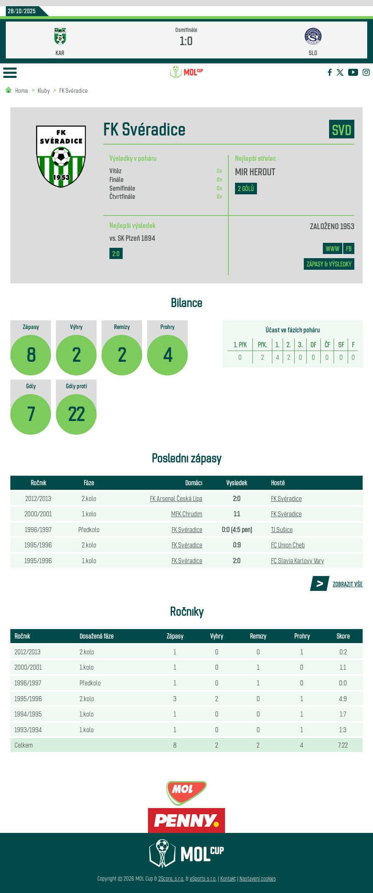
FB (348, 248)
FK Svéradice (73, 90)
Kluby (44, 90)
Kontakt (228, 878)
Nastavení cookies (258, 878)
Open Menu (10, 72)
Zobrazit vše (348, 584)
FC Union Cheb (288, 544)
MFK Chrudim (186, 513)
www (332, 248)
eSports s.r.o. (203, 878)
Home (21, 90)
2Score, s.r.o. (171, 878)
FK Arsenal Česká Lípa (176, 498)
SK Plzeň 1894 (136, 237)
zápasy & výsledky (329, 264)
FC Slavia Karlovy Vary (297, 560)
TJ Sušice (282, 529)
